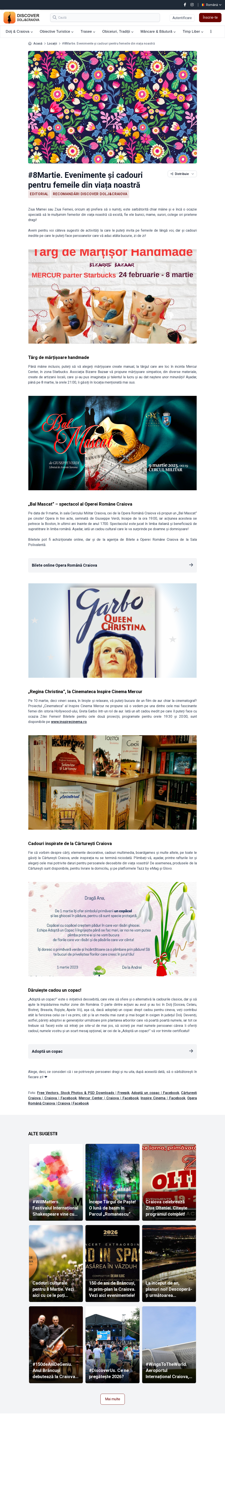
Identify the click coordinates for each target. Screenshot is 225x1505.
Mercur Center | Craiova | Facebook (108, 1098)
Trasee (88, 31)
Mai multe (112, 1399)
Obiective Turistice (57, 31)
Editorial (39, 194)
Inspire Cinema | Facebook (163, 1098)
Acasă (37, 43)
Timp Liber (193, 31)
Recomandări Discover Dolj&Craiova (90, 194)
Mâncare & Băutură (158, 31)
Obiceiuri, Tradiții (118, 31)
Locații (52, 43)
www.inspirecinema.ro (69, 722)
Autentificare (182, 18)
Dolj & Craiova (19, 31)
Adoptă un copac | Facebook (155, 1093)
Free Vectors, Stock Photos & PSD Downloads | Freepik (83, 1093)
